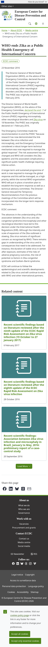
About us (24, 500)
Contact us (24, 538)
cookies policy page (19, 615)
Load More (24, 466)
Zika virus (38, 119)
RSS (34, 554)
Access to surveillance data (23, 580)
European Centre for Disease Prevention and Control (30, 15)
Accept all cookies (19, 634)
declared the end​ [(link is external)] (34, 110)
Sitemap (35, 592)
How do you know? (37, 2)
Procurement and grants (24, 527)
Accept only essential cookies (25, 641)
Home (4, 30)
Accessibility (23, 592)
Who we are (24, 509)
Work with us (24, 518)
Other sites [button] (7, 6)
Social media (24, 546)
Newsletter (17, 554)
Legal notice (17, 574)
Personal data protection (14, 586)
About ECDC (16, 30)
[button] (4, 488)
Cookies (11, 592)
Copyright (30, 574)
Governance (24, 512)
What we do (24, 505)
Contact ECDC (24, 533)
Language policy (36, 586)
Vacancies (24, 523)
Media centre (31, 30)
